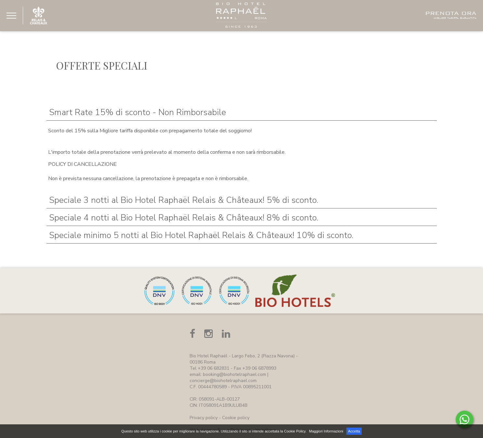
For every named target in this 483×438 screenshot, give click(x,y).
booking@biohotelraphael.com (234, 374)
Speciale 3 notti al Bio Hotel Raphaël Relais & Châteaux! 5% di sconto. (183, 200)
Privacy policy (204, 418)
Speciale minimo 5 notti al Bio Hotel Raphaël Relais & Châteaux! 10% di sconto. (201, 235)
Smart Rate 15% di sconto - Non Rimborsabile (137, 112)
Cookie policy (235, 418)
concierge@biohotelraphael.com (223, 381)
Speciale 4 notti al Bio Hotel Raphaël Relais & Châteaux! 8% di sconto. (183, 217)
